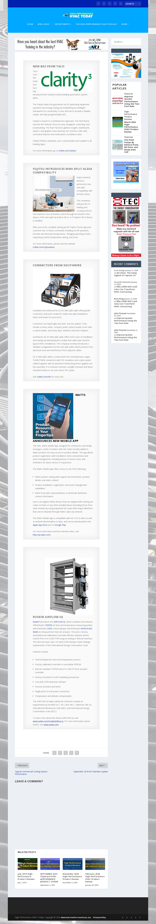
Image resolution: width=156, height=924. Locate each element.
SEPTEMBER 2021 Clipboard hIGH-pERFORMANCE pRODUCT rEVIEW (49, 881)
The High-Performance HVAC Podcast (96, 27)
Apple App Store (40, 528)
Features (128, 97)
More (124, 27)
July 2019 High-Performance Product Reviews (26, 880)
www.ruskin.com (51, 728)
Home (30, 27)
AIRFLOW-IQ (59, 625)
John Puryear (120, 316)
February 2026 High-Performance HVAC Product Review (95, 881)
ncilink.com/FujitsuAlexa (43, 250)
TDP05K (48, 628)
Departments (62, 27)
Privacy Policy (99, 921)
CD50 (49, 632)
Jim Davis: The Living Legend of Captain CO (125, 277)
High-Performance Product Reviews (130, 119)
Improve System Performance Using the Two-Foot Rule (132, 105)
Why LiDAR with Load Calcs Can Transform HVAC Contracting (125, 292)
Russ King (118, 302)
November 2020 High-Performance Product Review (72, 880)
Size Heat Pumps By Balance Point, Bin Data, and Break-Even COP (131, 149)
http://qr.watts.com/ (42, 538)
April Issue (43, 27)
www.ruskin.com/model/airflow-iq (48, 724)
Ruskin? (36, 625)
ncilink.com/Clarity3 (67, 154)
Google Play (60, 528)
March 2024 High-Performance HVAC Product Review (131, 130)
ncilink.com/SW (44, 380)
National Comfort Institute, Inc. (76, 921)
